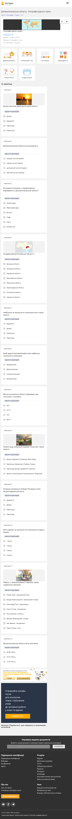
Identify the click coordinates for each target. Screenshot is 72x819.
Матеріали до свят (44, 790)
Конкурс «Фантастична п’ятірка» (49, 793)
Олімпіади (41, 774)
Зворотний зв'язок (10, 796)
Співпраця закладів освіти (11, 790)
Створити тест (18, 716)
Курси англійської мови (46, 779)
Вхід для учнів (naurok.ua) (46, 788)
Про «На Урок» (6, 788)
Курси (3, 766)
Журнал (40, 758)
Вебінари (4, 761)
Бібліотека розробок (44, 761)
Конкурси (40, 771)
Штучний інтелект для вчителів (49, 777)
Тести (39, 764)
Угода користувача (8, 815)
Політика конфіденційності (38, 815)
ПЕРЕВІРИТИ (58, 746)
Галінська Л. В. (8, 35)
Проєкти (40, 769)
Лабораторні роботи (44, 766)
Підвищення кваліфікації (10, 758)
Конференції (5, 764)
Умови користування (22, 815)
